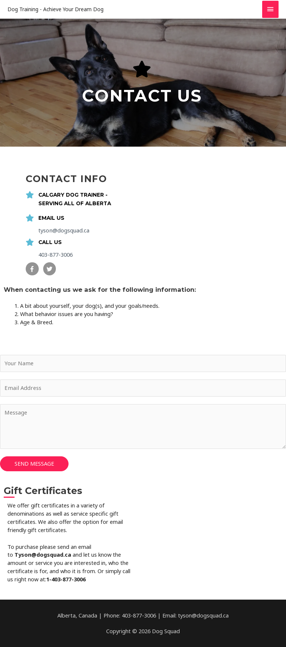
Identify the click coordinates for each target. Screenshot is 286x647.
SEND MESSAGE (34, 463)
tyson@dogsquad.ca (63, 230)
